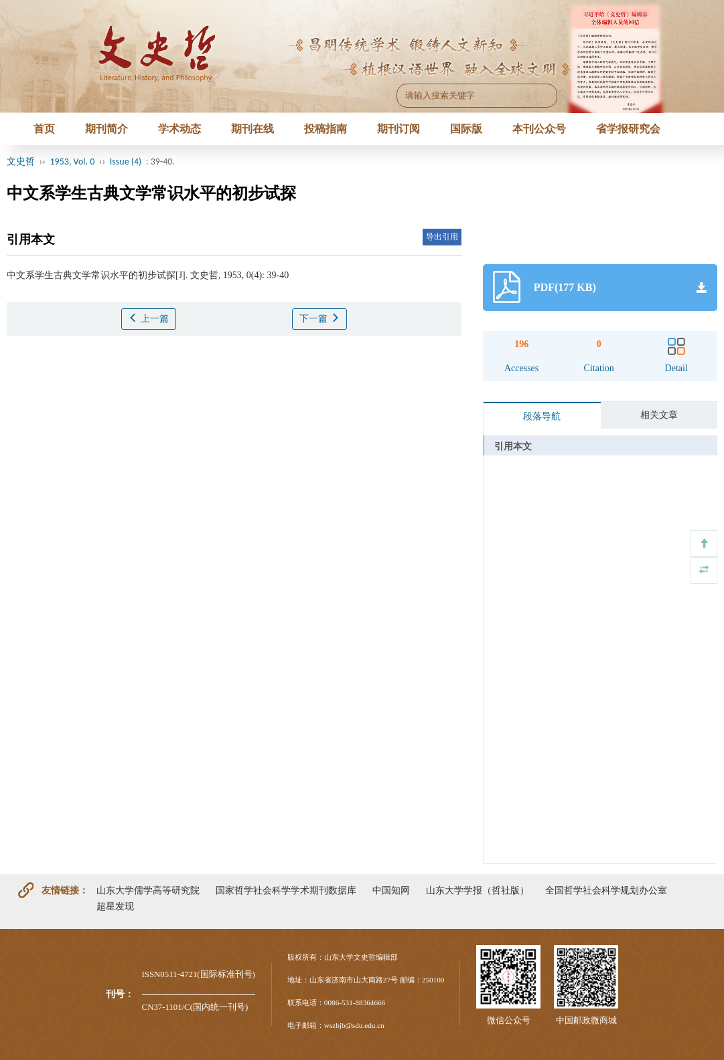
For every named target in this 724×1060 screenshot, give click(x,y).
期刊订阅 (398, 128)
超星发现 (115, 906)
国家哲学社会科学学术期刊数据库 (286, 890)
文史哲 (21, 161)
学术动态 (179, 128)
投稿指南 (325, 128)
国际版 (466, 128)
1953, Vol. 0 (72, 161)
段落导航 (542, 416)
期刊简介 (106, 128)
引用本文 (513, 446)
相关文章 (659, 415)
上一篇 (149, 318)
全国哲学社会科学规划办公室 (606, 890)
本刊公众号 (539, 128)
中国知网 (391, 890)
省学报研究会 (628, 128)
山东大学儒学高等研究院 (148, 890)
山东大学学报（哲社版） (477, 890)
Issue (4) (126, 161)
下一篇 (319, 318)
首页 (44, 128)
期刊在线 (252, 128)
